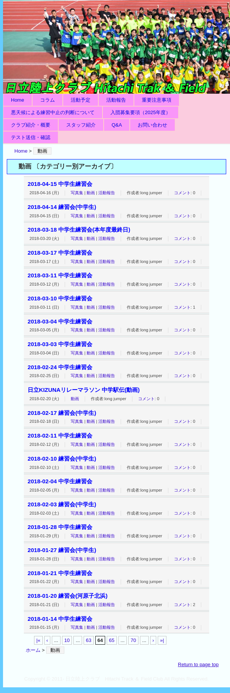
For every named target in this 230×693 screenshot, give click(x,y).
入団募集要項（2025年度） (140, 112)
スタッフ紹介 (81, 125)
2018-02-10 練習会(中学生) (62, 458)
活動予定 (80, 100)
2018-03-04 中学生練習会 (60, 321)
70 (133, 640)
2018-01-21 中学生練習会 (60, 573)
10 (67, 640)
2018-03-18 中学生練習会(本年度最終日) (79, 229)
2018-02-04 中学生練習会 (60, 481)
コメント (182, 192)
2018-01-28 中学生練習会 (60, 527)
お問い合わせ (152, 125)
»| (162, 640)
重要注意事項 (156, 100)
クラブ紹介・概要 (30, 125)
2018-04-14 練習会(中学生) (62, 207)
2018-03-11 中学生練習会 (60, 275)
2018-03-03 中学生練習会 (60, 344)
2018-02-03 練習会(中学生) (62, 504)
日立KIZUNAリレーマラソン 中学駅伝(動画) (84, 390)
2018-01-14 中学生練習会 (60, 619)
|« (38, 640)
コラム (47, 100)
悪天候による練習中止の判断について (53, 112)
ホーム (33, 650)
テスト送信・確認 (30, 137)
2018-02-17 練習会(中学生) (62, 413)
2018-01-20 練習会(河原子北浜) (67, 595)
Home (17, 100)
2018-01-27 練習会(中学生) (62, 550)
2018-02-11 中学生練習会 (60, 435)
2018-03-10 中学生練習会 (60, 298)
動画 (91, 192)
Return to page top (198, 664)
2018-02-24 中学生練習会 (60, 367)
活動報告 (116, 100)
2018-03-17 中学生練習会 (60, 252)
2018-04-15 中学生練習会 (60, 184)
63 (88, 640)
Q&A (117, 125)
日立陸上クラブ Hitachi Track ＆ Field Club (116, 47)
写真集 (77, 192)
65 (111, 640)
